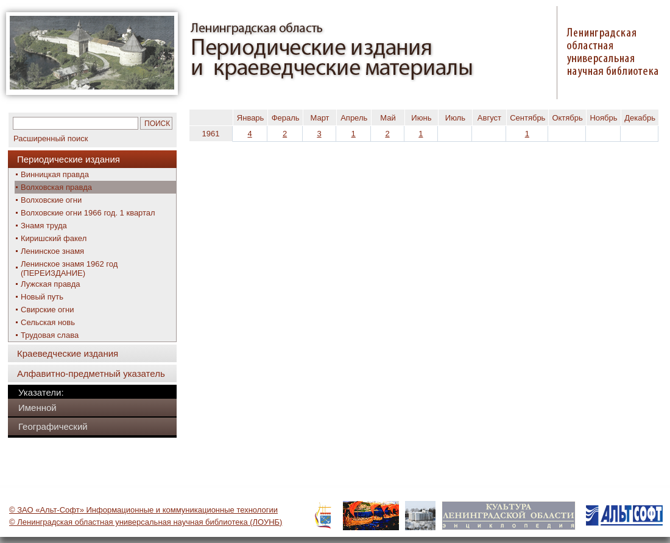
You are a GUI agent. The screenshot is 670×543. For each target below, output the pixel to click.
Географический (53, 426)
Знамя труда (44, 225)
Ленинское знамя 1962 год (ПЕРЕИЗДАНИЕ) (69, 268)
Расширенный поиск (50, 138)
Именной (37, 407)
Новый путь (42, 296)
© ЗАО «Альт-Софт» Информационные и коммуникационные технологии (143, 509)
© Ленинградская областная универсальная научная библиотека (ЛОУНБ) (145, 522)
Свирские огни (47, 309)
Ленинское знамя (52, 251)
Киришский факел (53, 238)
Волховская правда (56, 187)
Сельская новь (48, 322)
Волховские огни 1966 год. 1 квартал (88, 212)
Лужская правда (50, 284)
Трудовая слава (50, 335)
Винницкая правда (55, 174)
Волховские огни (51, 200)
